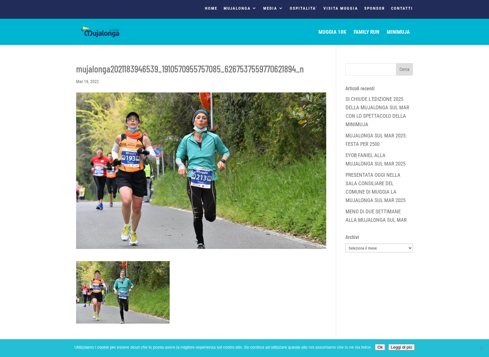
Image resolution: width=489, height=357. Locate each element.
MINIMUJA (398, 32)
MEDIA (270, 8)
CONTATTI (402, 8)
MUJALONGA (237, 8)
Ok (380, 347)
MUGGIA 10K (332, 32)
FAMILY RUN (366, 32)
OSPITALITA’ (303, 8)
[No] (481, 348)
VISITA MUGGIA (340, 8)
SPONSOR (374, 8)
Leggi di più (401, 347)
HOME (211, 8)
